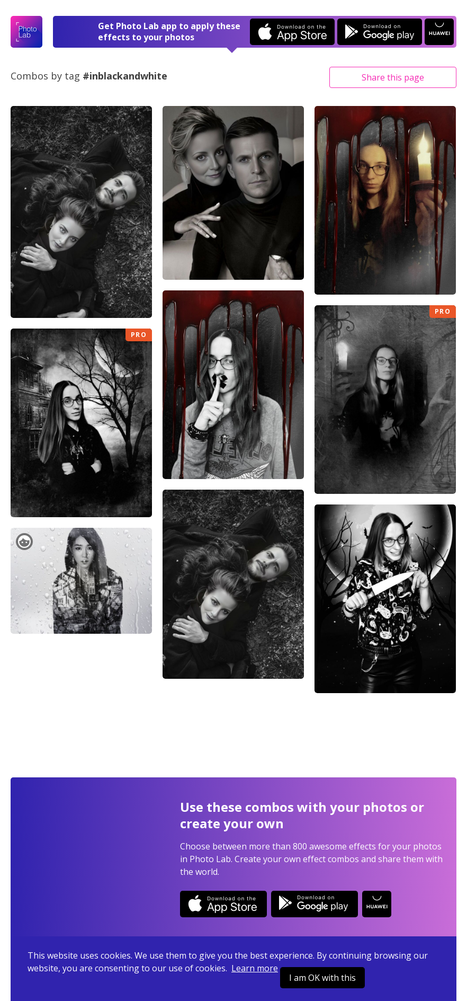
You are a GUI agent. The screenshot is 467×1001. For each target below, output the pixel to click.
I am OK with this (322, 978)
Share (393, 77)
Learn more (254, 968)
